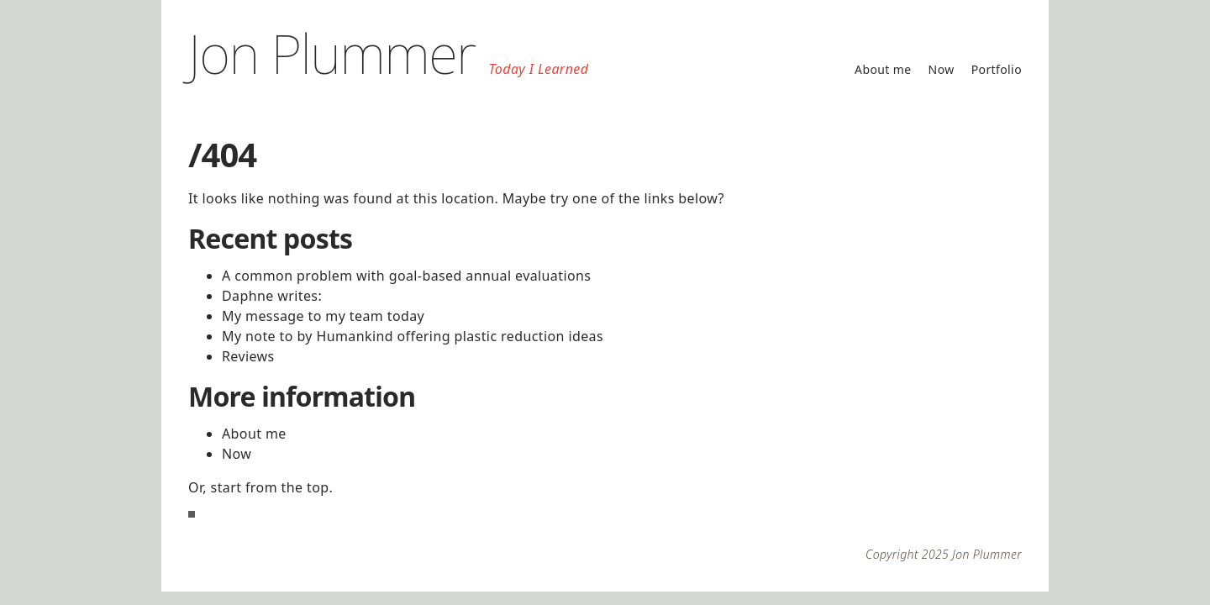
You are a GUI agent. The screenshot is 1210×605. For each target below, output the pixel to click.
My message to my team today (323, 316)
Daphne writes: (272, 296)
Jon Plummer (332, 53)
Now (942, 69)
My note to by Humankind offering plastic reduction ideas (412, 336)
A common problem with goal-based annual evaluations (406, 275)
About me (883, 69)
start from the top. (272, 487)
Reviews (248, 356)
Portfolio (996, 69)
